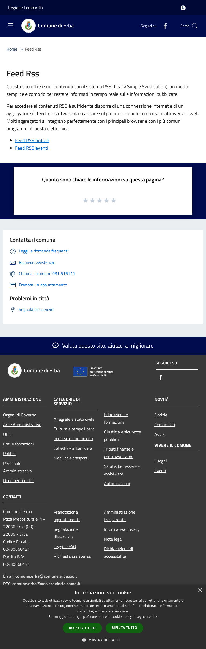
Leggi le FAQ (65, 546)
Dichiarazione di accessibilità (118, 552)
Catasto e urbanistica (73, 448)
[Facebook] (163, 25)
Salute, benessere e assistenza (122, 470)
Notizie (160, 415)
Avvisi (159, 434)
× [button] (200, 590)
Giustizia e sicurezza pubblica (122, 436)
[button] (103, 640)
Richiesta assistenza (72, 556)
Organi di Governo (19, 415)
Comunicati (164, 424)
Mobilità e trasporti (71, 458)
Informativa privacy (121, 529)
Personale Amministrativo (17, 467)
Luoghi (160, 461)
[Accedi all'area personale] (183, 8)
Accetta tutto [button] (82, 628)
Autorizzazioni (117, 483)
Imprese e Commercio (73, 438)
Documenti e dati (18, 480)
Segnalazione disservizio (66, 533)
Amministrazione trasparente (119, 516)
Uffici (8, 434)
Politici (9, 453)
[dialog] (103, 617)
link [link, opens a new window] (154, 616)
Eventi (160, 470)
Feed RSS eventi (31, 148)
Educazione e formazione (116, 418)
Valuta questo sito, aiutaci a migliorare (103, 345)
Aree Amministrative (22, 424)
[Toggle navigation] (11, 25)
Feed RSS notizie (32, 140)
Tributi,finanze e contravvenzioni (119, 453)
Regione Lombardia (25, 7)
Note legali (114, 539)
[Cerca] (195, 26)
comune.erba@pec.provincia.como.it (46, 583)
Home (11, 49)
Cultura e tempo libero (74, 429)
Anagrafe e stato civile (74, 419)
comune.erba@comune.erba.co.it (46, 576)
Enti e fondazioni (18, 444)
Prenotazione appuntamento (67, 516)
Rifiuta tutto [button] (124, 627)
